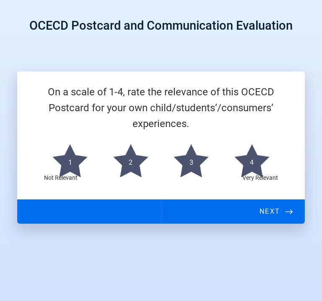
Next (270, 211)
